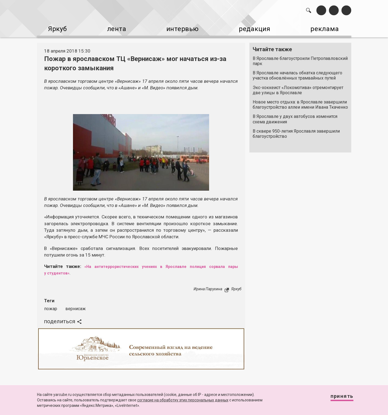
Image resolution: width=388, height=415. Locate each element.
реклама (328, 27)
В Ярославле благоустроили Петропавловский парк (300, 58)
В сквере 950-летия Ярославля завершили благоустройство (296, 131)
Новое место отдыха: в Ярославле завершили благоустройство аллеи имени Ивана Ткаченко (300, 102)
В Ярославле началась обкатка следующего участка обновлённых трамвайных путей (297, 73)
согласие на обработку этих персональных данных (182, 400)
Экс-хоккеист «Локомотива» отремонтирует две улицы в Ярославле (298, 87)
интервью (180, 27)
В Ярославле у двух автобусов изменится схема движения (295, 116)
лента (114, 27)
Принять (337, 398)
